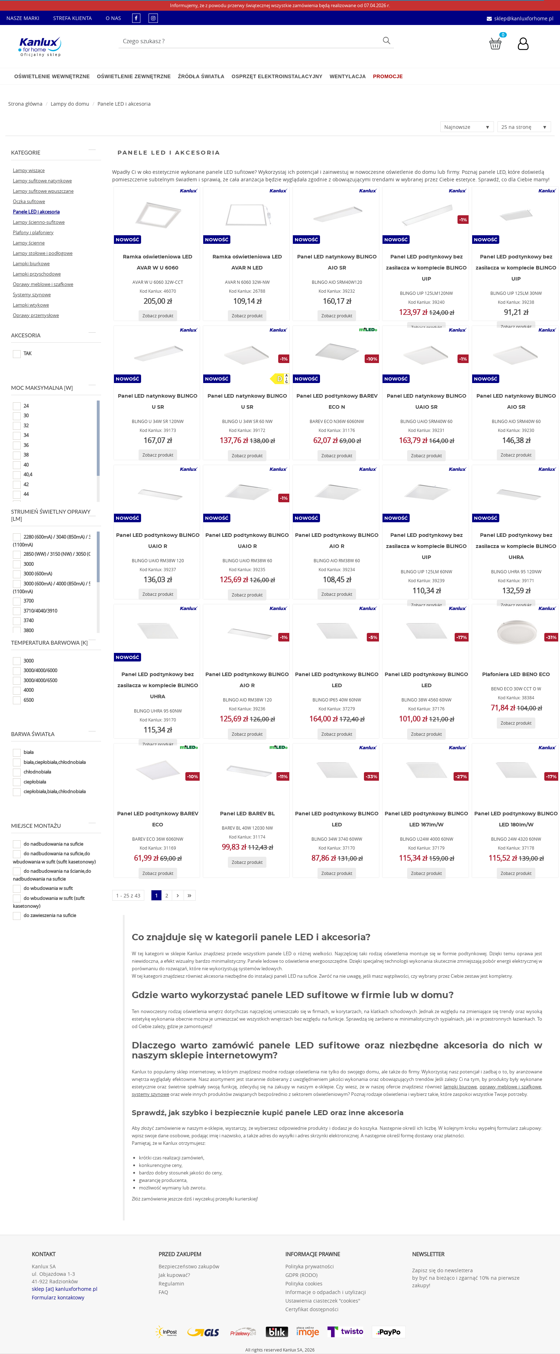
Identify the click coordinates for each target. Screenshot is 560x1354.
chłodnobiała (32, 772)
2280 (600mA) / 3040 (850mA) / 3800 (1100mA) (56, 540)
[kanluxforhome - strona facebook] (136, 18)
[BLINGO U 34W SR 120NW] (157, 354)
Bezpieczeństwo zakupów (189, 1266)
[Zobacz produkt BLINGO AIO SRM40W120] (337, 315)
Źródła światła (201, 76)
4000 (23, 691)
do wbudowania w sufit (43, 889)
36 (21, 445)
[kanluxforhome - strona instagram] (153, 18)
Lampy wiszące (29, 170)
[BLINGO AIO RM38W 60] (336, 493)
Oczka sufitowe (29, 201)
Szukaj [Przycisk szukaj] (388, 40)
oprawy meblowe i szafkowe (510, 1086)
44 (21, 495)
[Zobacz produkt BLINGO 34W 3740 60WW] (337, 873)
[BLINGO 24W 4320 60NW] (515, 772)
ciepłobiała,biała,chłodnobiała (49, 792)
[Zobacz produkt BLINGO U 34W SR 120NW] (158, 454)
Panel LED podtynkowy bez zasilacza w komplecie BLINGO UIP (426, 268)
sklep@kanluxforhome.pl (524, 18)
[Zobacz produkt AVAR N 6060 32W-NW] (247, 315)
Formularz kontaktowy (58, 1297)
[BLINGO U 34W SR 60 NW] (246, 354)
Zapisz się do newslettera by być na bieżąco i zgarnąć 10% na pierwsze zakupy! (466, 1278)
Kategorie (53, 152)
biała (23, 753)
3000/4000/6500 (35, 681)
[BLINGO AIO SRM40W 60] (515, 354)
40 (21, 465)
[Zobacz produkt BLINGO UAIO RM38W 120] (158, 594)
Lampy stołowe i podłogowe (42, 253)
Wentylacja (348, 76)
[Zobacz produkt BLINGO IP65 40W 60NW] (337, 734)
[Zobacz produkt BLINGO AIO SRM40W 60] (516, 454)
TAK (22, 354)
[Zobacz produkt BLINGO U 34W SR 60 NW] (247, 455)
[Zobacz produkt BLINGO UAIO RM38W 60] (247, 594)
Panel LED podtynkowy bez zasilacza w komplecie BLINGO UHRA (516, 546)
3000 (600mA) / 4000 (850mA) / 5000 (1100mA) (56, 587)
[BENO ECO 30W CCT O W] (515, 633)
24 (21, 406)
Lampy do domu (70, 103)
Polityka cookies (303, 1283)
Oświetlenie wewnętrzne (52, 76)
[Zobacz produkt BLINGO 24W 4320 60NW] (516, 873)
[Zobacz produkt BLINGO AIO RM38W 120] (247, 734)
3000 (23, 564)
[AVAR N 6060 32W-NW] (246, 215)
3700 (23, 601)
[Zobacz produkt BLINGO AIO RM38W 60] (337, 594)
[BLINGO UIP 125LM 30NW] (515, 215)
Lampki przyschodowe (37, 274)
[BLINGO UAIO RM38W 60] (246, 493)
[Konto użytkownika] (527, 44)
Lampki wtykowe (31, 305)
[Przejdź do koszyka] (495, 43)
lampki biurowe (460, 1086)
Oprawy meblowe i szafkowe (43, 284)
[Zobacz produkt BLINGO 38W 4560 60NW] (426, 734)
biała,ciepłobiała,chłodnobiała (49, 762)
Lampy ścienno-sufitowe (39, 222)
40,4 (22, 475)
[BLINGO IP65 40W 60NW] (336, 633)
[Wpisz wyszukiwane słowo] (256, 41)
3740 (23, 621)
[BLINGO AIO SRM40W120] (336, 215)
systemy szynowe (150, 1094)
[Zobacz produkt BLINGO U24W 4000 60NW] (426, 873)
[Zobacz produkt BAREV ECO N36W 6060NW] (337, 455)
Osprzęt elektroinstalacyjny (277, 76)
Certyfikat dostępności (312, 1309)
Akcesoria (53, 335)
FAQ (163, 1292)
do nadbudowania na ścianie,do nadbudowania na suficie (52, 874)
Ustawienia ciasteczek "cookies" (322, 1300)
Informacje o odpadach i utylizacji (325, 1292)
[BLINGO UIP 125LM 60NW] (426, 493)
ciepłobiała (29, 782)
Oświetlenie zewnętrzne (134, 76)
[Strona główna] (25, 103)
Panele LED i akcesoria (124, 103)
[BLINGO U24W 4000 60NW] (426, 772)
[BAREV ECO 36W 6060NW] (157, 772)
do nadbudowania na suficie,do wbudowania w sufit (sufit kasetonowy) (54, 857)
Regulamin (171, 1283)
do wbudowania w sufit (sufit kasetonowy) (49, 902)
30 (21, 416)
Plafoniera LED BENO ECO (516, 674)
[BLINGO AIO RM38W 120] (246, 633)
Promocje (388, 76)
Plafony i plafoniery (33, 232)
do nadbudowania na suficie (48, 844)
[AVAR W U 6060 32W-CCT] (157, 215)
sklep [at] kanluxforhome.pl (65, 1288)
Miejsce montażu (53, 825)
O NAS (113, 18)
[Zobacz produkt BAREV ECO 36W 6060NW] (158, 873)
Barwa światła (53, 734)
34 (21, 436)
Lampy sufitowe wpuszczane (43, 191)
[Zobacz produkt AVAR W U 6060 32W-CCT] (158, 315)
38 (21, 455)
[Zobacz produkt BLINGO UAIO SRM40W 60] (426, 455)
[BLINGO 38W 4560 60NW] (426, 633)
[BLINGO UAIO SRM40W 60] (426, 354)
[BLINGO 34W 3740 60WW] (336, 772)
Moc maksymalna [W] (53, 387)
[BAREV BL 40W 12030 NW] (246, 772)
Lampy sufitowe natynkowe (42, 180)
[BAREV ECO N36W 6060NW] (336, 354)
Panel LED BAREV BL (247, 813)
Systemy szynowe (32, 294)
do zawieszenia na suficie (44, 916)
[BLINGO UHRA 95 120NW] (515, 493)
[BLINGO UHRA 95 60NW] (157, 633)
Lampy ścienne (29, 243)
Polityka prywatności (309, 1266)
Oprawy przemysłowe (36, 315)
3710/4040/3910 (35, 611)
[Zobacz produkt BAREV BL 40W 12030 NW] (247, 862)
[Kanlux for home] (39, 45)
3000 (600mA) (32, 574)
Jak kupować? (174, 1275)
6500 (23, 700)
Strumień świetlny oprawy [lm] (53, 515)
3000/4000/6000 (35, 671)
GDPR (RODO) (301, 1275)
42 (21, 485)
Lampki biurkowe (31, 263)
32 (21, 426)
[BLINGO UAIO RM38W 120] (157, 493)
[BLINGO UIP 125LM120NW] (426, 215)
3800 (23, 631)
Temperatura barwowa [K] (53, 642)
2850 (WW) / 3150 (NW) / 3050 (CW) (55, 555)
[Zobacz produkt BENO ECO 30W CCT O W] (516, 723)
